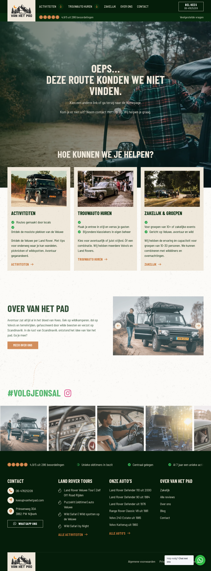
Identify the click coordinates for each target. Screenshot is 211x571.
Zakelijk (110, 6)
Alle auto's (117, 533)
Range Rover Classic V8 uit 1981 (128, 511)
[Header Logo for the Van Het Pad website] (21, 10)
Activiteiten (47, 6)
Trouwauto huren (80, 6)
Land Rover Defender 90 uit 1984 (129, 497)
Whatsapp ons (27, 523)
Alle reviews (167, 497)
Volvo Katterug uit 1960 (123, 524)
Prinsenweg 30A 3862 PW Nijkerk (26, 511)
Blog (163, 511)
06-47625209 (24, 491)
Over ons (126, 6)
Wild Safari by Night (76, 526)
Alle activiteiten (70, 535)
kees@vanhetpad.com (30, 500)
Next (198, 340)
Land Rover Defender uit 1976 (127, 504)
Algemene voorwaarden (141, 561)
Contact (143, 6)
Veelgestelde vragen (192, 17)
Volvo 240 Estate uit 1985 (125, 518)
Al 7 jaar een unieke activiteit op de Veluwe (106, 465)
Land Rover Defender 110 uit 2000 (130, 490)
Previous (118, 340)
